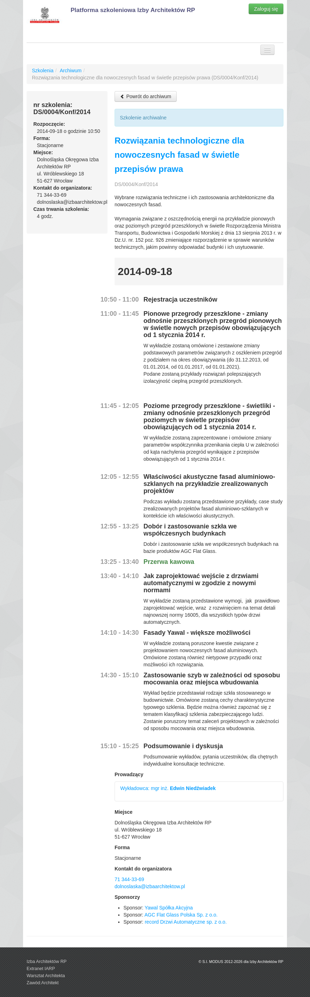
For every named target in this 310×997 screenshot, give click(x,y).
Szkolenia (43, 70)
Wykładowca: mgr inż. (168, 788)
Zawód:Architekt (43, 982)
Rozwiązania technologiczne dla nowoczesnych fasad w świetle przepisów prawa (179, 155)
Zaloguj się (266, 9)
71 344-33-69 (129, 879)
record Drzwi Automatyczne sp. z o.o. (186, 922)
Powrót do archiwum (145, 96)
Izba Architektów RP (47, 961)
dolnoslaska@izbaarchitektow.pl (150, 886)
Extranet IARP (41, 968)
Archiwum (70, 70)
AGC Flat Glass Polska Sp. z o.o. (180, 915)
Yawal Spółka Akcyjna (169, 908)
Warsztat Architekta (46, 975)
